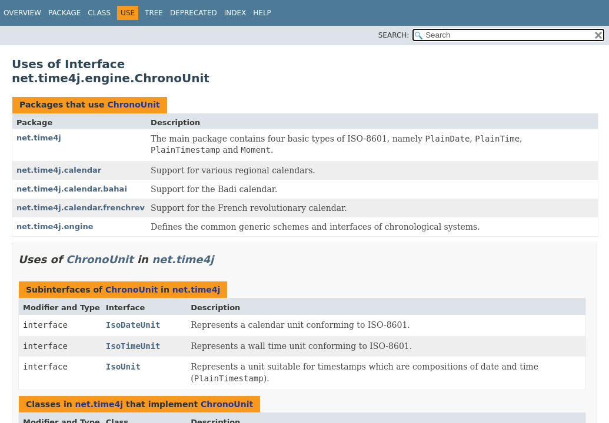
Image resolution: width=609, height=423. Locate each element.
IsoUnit (123, 366)
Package (64, 13)
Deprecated (193, 13)
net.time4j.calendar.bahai (71, 188)
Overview (22, 13)
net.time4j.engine (55, 226)
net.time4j (38, 137)
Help (262, 13)
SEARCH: (394, 35)
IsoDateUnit (133, 325)
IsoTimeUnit (133, 346)
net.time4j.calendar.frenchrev (80, 207)
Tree (154, 13)
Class (99, 13)
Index (235, 13)
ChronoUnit (133, 104)
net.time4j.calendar (58, 170)
